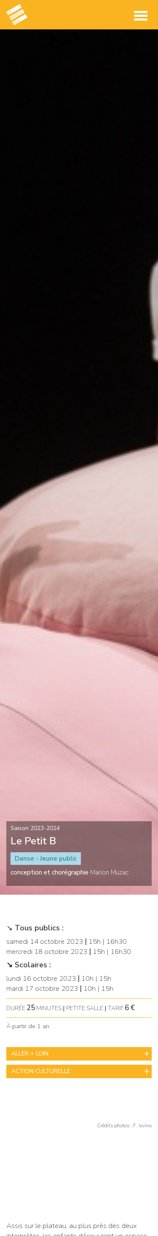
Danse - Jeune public (46, 858)
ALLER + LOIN (29, 1054)
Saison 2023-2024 (35, 828)
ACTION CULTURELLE (40, 1071)
